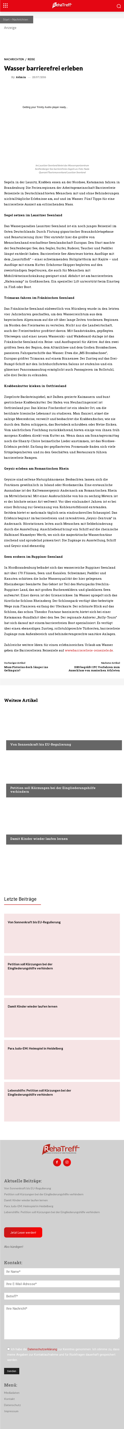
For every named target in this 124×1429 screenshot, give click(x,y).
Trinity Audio (44, 107)
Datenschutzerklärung (42, 1349)
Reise (31, 59)
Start (6, 19)
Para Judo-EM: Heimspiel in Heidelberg (35, 1048)
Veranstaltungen (22, 736)
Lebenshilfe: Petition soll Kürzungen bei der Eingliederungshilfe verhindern (52, 1212)
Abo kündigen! (13, 1247)
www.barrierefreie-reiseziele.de (89, 650)
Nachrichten (20, 19)
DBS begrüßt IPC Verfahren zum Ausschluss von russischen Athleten (94, 668)
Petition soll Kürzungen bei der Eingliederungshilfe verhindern (53, 790)
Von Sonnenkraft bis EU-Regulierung (40, 744)
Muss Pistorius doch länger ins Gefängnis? (26, 668)
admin (21, 77)
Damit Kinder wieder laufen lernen (39, 839)
